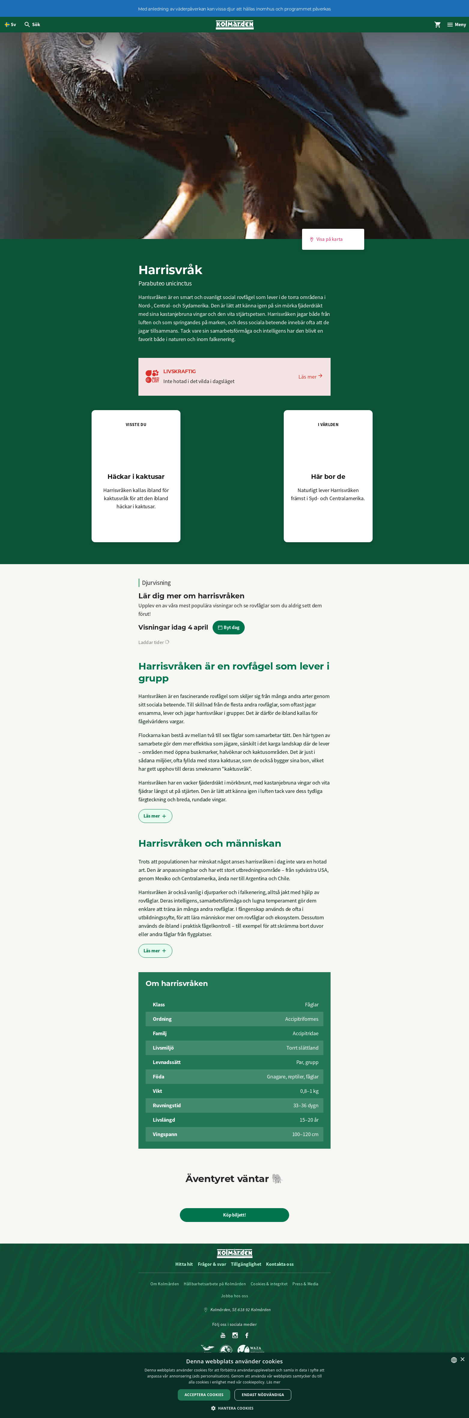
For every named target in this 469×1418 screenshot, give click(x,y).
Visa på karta (326, 243)
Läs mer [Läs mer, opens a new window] (274, 1382)
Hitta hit (184, 1268)
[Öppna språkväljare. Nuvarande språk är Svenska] (10, 26)
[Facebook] (246, 1339)
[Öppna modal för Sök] (34, 26)
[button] (235, 1408)
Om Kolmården (164, 1287)
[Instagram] (235, 1339)
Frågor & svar (212, 1268)
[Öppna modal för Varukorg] (433, 26)
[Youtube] (223, 1339)
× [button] (462, 1359)
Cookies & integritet (269, 1287)
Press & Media (305, 1287)
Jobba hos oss (234, 1299)
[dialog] (234, 1385)
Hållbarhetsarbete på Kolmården (215, 1287)
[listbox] (454, 1360)
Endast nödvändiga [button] (263, 1394)
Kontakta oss (280, 1268)
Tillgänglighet (246, 1268)
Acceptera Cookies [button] (204, 1394)
